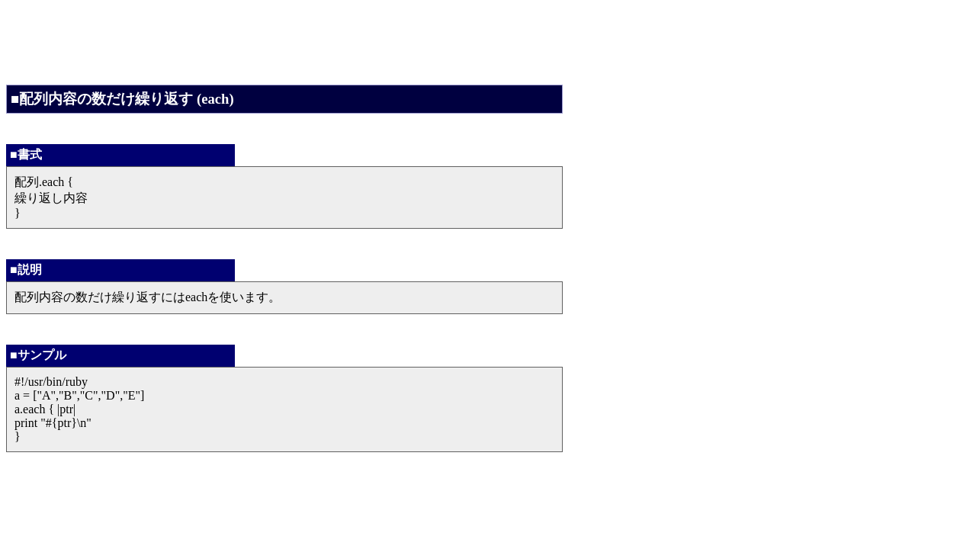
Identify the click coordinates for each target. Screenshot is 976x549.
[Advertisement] (283, 40)
